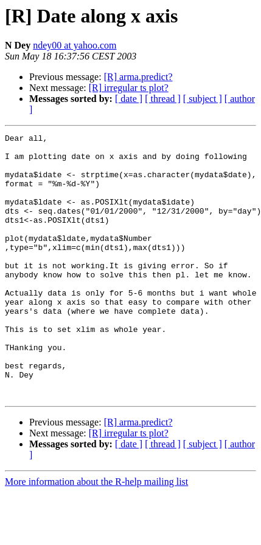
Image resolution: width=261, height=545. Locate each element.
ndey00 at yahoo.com (74, 45)
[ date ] (128, 98)
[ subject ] (202, 98)
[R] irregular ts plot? (129, 88)
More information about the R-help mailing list (96, 534)
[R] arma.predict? (138, 77)
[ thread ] (163, 98)
